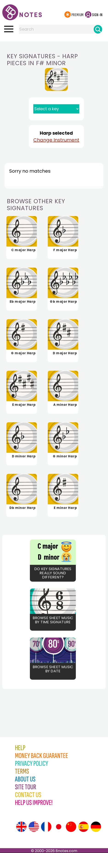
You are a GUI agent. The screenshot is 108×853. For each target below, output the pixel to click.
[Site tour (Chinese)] (71, 827)
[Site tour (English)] (21, 827)
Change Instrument (56, 140)
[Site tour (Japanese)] (58, 827)
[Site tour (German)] (96, 827)
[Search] (98, 29)
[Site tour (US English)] (34, 827)
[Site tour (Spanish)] (83, 827)
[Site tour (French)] (46, 827)
